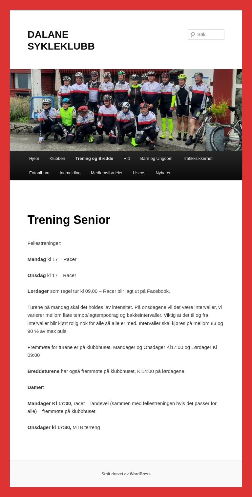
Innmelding (70, 172)
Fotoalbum (39, 172)
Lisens (139, 172)
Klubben (57, 158)
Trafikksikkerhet (198, 158)
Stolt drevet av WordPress (125, 474)
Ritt (126, 158)
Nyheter (163, 172)
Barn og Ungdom (156, 158)
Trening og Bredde (94, 158)
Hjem (34, 158)
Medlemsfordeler (107, 172)
